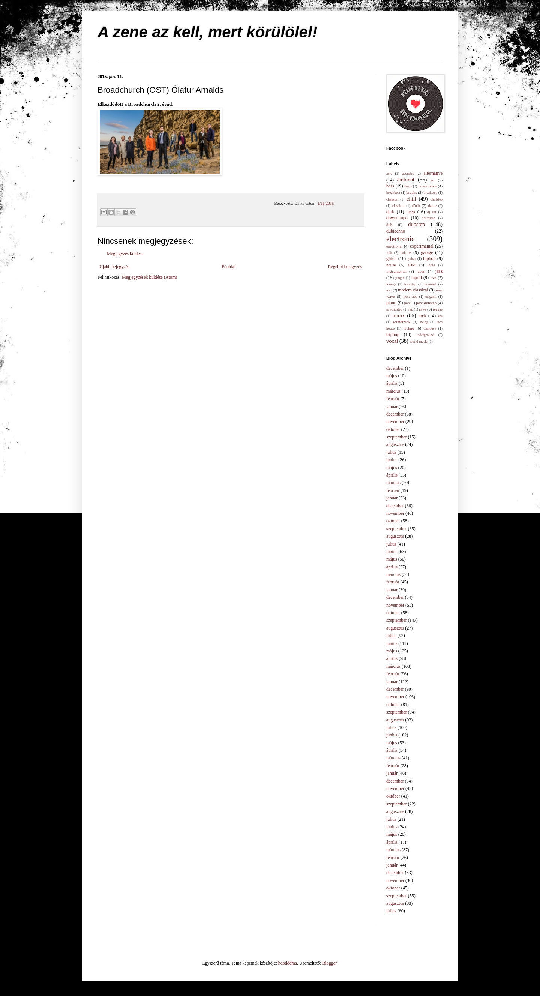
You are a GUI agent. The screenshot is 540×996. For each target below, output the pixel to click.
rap (410, 309)
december (395, 368)
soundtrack (401, 322)
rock (422, 315)
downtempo (397, 217)
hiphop (429, 258)
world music (419, 341)
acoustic (408, 173)
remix (398, 315)
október (393, 429)
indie (431, 265)
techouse (429, 328)
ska (440, 316)
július (391, 452)
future (405, 252)
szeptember (396, 437)
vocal (392, 341)
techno (408, 328)
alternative (432, 173)
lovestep (410, 284)
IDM (412, 264)
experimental (422, 246)
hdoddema (287, 963)
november (395, 421)
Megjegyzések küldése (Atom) (149, 277)
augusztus (395, 444)
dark (390, 211)
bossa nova (427, 186)
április (392, 383)
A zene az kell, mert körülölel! (208, 32)
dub (389, 224)
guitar (412, 258)
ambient (405, 180)
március (393, 391)
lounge (391, 284)
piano (391, 302)
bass (390, 186)
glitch (391, 258)
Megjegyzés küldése (125, 253)
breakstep (431, 192)
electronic (400, 239)
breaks (411, 192)
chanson (392, 199)
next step (410, 296)
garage (427, 252)
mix (389, 290)
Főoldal (229, 266)
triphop (392, 334)
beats (408, 186)
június (391, 459)
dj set (431, 212)
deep (410, 211)
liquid (416, 277)
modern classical (413, 289)
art (432, 180)
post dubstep (426, 302)
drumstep (428, 218)
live (433, 277)
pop (407, 303)
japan (421, 271)
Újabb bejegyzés (114, 266)
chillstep (436, 199)
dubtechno (395, 231)
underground (425, 335)
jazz (438, 271)
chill (411, 199)
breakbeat (393, 192)
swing (424, 322)
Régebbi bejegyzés (345, 266)
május (391, 375)
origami (430, 296)
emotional (394, 246)
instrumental (396, 271)
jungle (399, 278)
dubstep (416, 224)
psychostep (394, 309)
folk (389, 252)
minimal (430, 284)
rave (422, 309)
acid (389, 173)
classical (398, 206)
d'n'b (416, 205)
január (392, 406)
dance (432, 206)
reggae (437, 309)
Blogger (329, 963)
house (391, 264)
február (392, 398)
